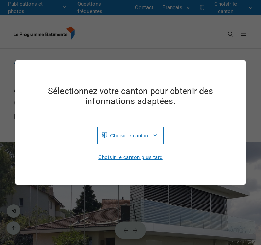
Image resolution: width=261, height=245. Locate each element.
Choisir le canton (129, 135)
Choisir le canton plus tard (130, 157)
